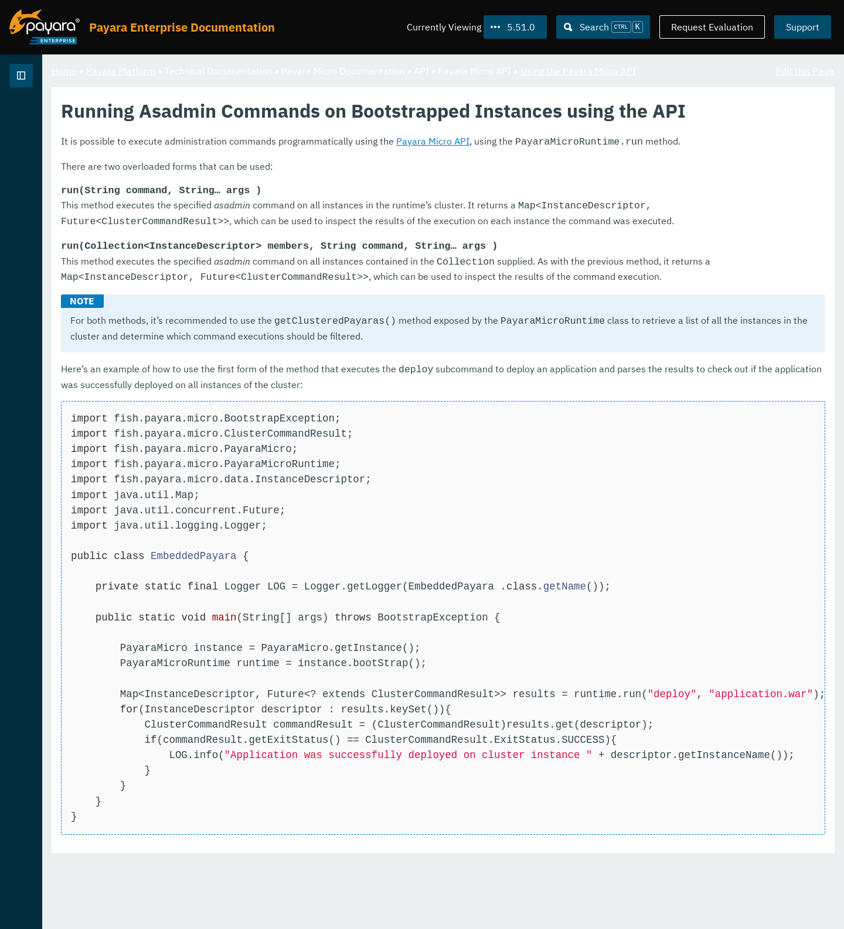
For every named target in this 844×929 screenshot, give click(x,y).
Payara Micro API (578, 182)
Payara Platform (46, 117)
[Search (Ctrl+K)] (603, 27)
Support (802, 27)
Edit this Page (805, 70)
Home (210, 70)
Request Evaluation (712, 27)
